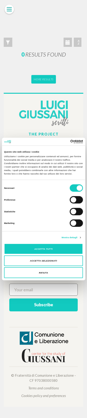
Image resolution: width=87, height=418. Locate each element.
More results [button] (44, 79)
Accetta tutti (43, 249)
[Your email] (43, 290)
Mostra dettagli (69, 237)
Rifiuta (43, 272)
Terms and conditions (43, 388)
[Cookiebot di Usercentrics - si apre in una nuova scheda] (63, 142)
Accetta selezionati (43, 261)
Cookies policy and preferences (43, 396)
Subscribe (43, 304)
